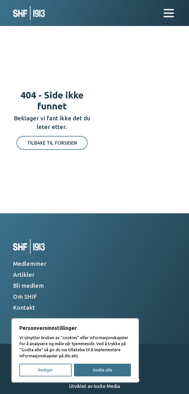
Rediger (45, 370)
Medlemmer (30, 263)
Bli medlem (28, 285)
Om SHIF (25, 296)
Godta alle (102, 370)
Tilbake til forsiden (52, 142)
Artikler (24, 274)
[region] (75, 350)
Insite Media (107, 386)
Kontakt (24, 307)
